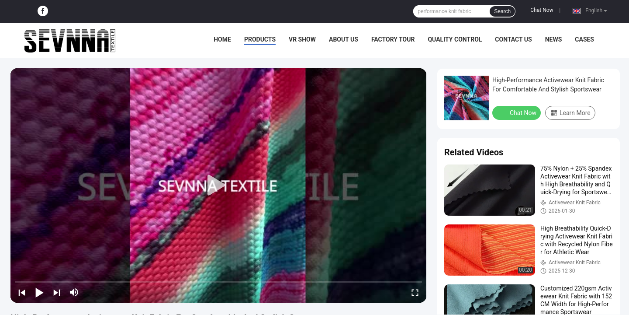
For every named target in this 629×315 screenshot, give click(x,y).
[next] (57, 292)
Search (502, 11)
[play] (218, 185)
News (553, 39)
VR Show (302, 39)
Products (260, 39)
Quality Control (455, 39)
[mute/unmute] (74, 292)
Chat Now (541, 10)
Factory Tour (393, 39)
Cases (584, 39)
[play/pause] (39, 292)
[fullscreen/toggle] (415, 292)
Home (222, 39)
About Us (343, 39)
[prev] (22, 292)
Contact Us (513, 39)
